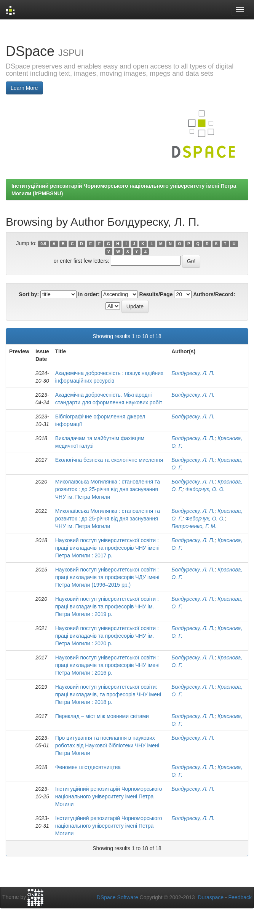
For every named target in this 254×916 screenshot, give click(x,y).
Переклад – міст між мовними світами (102, 716)
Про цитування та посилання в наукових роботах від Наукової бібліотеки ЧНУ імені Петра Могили (107, 745)
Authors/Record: (214, 294)
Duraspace (211, 897)
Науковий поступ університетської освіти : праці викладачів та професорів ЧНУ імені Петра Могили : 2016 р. (107, 665)
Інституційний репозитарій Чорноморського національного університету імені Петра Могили (108, 796)
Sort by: (29, 294)
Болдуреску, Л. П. (192, 373)
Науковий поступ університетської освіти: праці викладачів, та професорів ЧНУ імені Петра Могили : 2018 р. (108, 694)
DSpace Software (117, 897)
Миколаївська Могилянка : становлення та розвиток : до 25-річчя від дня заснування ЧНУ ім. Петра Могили (107, 489)
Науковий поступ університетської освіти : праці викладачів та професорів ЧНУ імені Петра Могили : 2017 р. (107, 548)
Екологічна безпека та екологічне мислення (109, 460)
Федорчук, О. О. (205, 489)
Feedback (240, 897)
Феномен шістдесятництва (88, 767)
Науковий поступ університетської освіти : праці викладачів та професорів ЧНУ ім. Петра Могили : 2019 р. (107, 606)
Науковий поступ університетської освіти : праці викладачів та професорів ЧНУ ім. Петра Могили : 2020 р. (107, 635)
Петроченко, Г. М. (194, 526)
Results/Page (156, 294)
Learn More (24, 88)
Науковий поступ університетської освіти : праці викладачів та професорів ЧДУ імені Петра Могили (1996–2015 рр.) (107, 577)
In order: (89, 294)
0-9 (43, 243)
